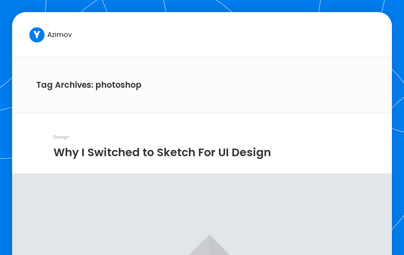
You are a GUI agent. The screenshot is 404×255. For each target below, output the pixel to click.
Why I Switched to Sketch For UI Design (162, 152)
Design (61, 137)
